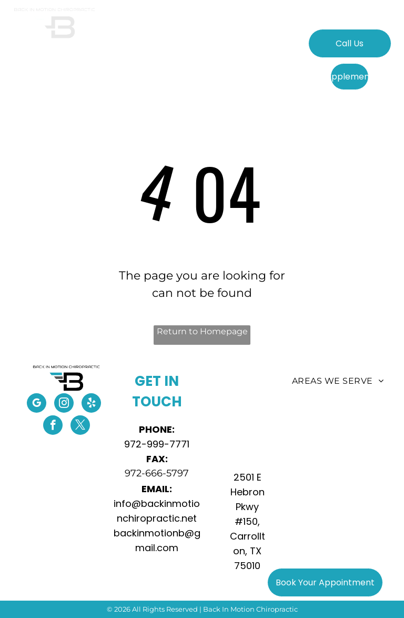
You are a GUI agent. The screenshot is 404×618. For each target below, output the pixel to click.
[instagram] (64, 404)
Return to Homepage (202, 331)
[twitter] (80, 426)
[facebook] (53, 426)
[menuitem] (121, 49)
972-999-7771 (156, 444)
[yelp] (91, 404)
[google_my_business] (36, 404)
